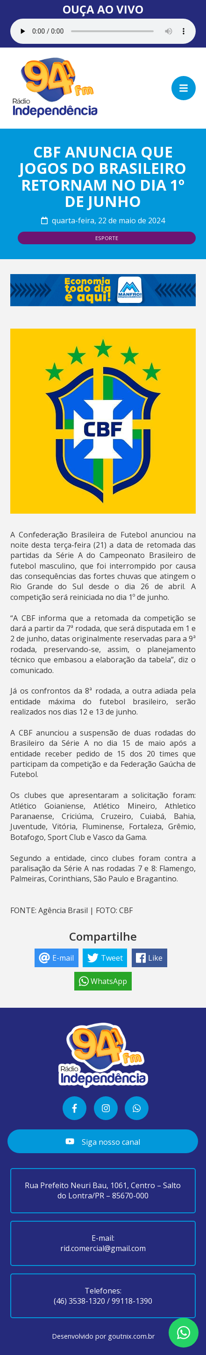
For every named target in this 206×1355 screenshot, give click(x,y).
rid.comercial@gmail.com (103, 1248)
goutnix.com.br (131, 1336)
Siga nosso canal (102, 1142)
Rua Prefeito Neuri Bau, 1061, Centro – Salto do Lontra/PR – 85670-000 (103, 1190)
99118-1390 (132, 1301)
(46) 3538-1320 (79, 1301)
